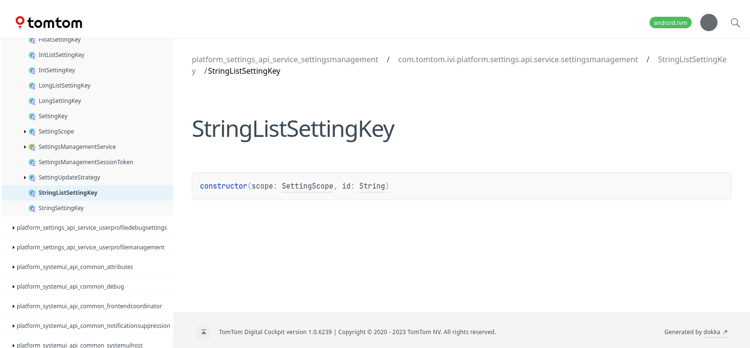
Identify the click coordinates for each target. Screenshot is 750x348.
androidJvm (670, 22)
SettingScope (307, 186)
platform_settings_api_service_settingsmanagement (285, 59)
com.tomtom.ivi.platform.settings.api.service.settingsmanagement (518, 59)
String (372, 186)
